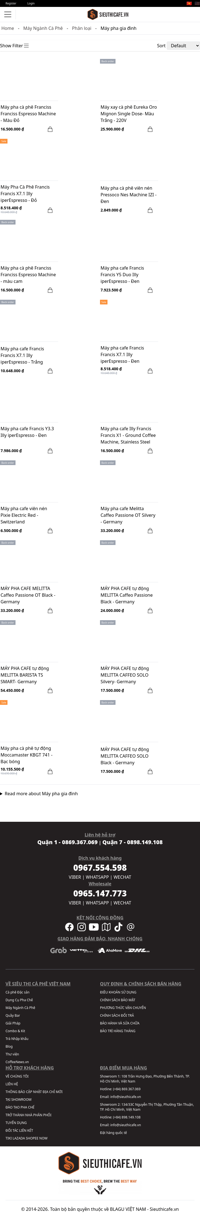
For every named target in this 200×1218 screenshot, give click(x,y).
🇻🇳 (189, 3)
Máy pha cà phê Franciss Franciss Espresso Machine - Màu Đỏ (28, 113)
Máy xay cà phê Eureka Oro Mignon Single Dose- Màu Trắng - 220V (129, 113)
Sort (161, 46)
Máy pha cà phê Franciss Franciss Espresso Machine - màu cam (28, 274)
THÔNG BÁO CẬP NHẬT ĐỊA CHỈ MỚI (34, 1091)
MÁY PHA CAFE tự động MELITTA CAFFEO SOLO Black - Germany (125, 756)
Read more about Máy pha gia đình (41, 794)
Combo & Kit (15, 1031)
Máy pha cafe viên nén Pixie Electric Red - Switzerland (24, 515)
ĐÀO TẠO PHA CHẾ (20, 1107)
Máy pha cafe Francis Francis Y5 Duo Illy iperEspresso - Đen (122, 274)
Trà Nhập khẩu (17, 1038)
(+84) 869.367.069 (126, 1089)
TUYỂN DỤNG (16, 1122)
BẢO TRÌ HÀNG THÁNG (117, 1031)
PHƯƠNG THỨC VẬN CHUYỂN (123, 1007)
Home (7, 28)
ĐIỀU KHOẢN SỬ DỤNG (118, 992)
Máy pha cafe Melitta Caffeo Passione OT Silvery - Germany (128, 515)
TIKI (9, 1138)
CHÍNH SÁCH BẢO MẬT (117, 1000)
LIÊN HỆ (12, 1084)
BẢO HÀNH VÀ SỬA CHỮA (119, 1023)
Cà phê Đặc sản (17, 992)
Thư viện (12, 1054)
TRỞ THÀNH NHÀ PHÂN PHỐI (28, 1115)
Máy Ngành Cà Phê (43, 28)
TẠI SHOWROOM (19, 1099)
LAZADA (18, 1138)
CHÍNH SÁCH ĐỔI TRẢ (117, 1015)
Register (11, 3)
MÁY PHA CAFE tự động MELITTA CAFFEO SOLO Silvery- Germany (125, 675)
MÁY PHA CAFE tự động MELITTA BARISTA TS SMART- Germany (25, 675)
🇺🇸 (197, 3)
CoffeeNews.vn (17, 1062)
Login (31, 3)
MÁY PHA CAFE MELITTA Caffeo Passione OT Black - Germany (28, 595)
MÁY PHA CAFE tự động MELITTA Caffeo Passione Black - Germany (127, 595)
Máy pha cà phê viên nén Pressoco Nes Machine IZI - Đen (129, 194)
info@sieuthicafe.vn (125, 1096)
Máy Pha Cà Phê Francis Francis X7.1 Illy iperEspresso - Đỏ (25, 193)
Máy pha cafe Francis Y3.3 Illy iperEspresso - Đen (27, 432)
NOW (43, 1138)
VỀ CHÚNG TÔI (17, 1076)
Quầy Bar (13, 1015)
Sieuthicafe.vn (164, 1209)
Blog (9, 1046)
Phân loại (81, 28)
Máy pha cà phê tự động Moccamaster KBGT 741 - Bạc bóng (26, 755)
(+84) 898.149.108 (126, 1117)
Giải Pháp (13, 1023)
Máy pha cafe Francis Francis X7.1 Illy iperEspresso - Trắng (22, 355)
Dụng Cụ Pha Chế (19, 1000)
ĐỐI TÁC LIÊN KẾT (19, 1130)
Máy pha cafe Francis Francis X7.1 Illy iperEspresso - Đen (122, 354)
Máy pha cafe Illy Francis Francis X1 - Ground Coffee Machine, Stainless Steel (128, 435)
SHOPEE (32, 1138)
